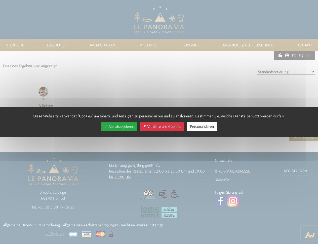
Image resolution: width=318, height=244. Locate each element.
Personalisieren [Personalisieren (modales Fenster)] (202, 126)
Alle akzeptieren (119, 126)
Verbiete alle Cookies (162, 126)
